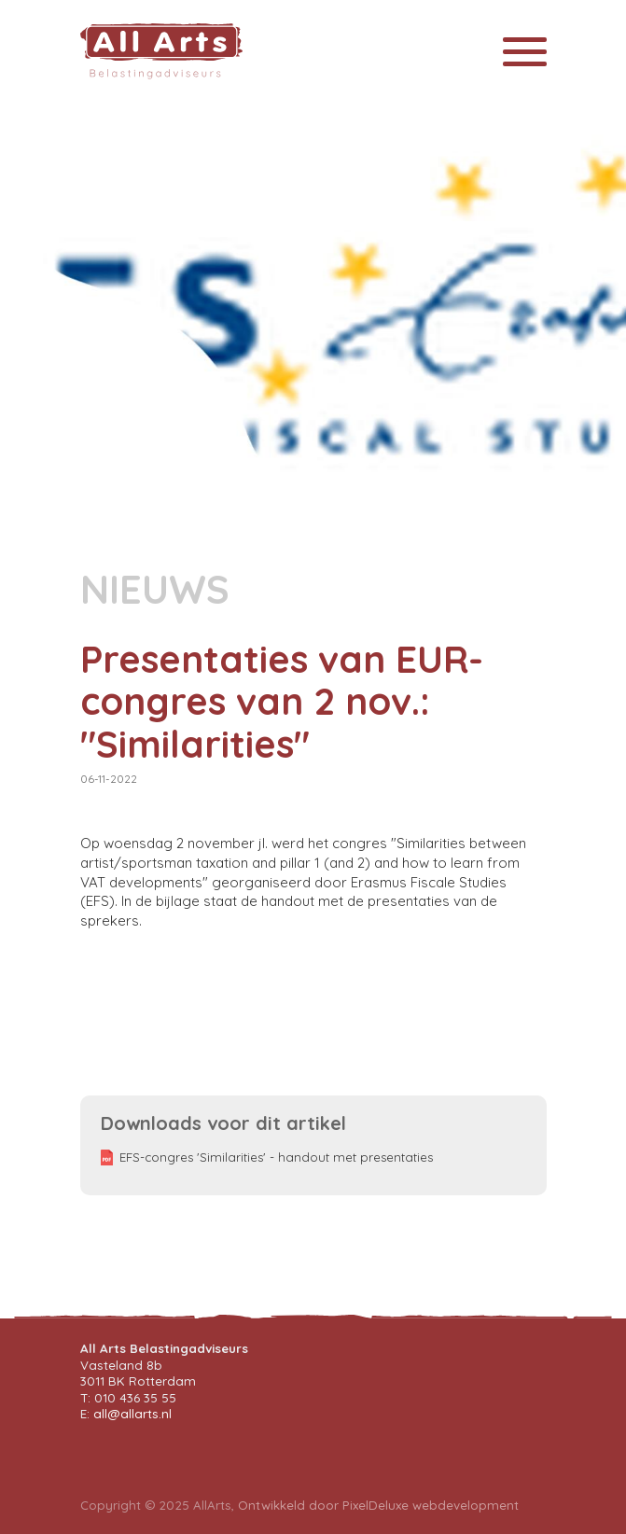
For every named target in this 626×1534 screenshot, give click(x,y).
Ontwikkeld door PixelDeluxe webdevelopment (378, 1505)
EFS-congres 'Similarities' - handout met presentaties (276, 1157)
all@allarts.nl (132, 1413)
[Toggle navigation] (525, 51)
